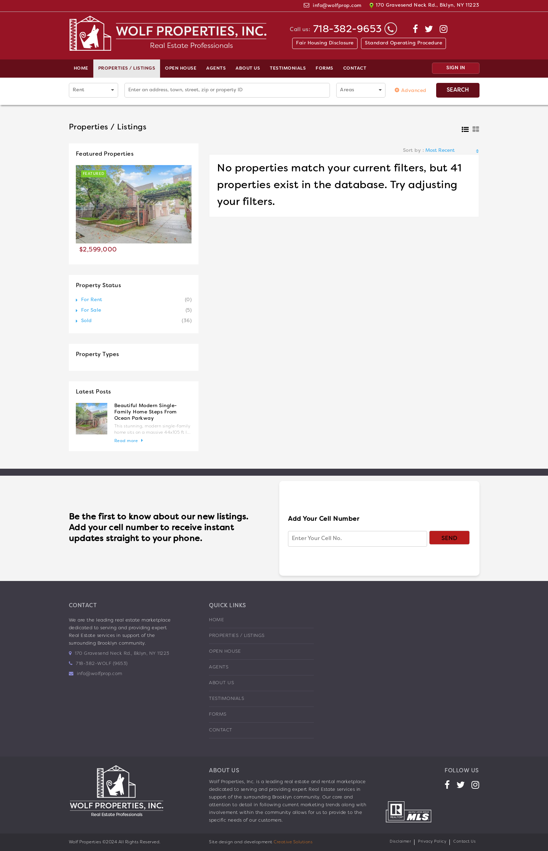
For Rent (91, 300)
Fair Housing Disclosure (325, 43)
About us (248, 68)
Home (81, 68)
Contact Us (464, 841)
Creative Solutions (293, 842)
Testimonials (288, 68)
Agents (216, 68)
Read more (126, 441)
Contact (355, 68)
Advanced (410, 90)
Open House (180, 68)
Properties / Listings (127, 68)
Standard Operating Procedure (403, 43)
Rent (79, 90)
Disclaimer (400, 841)
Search (458, 90)
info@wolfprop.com (337, 5)
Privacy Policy (432, 841)
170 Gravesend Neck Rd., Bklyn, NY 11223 (424, 5)
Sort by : (413, 150)
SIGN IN (455, 68)
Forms (324, 68)
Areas (347, 90)
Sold (86, 321)
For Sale (91, 310)
